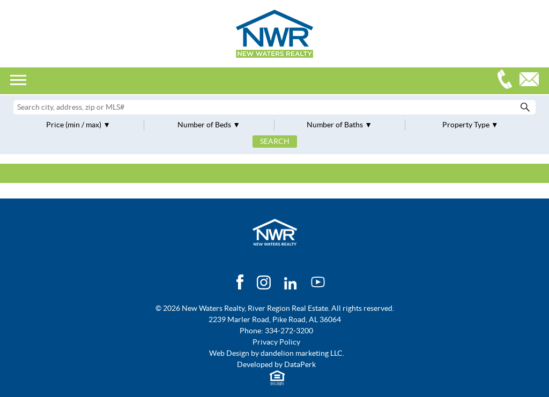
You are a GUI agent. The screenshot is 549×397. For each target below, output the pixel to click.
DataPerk (300, 364)
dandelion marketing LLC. (302, 353)
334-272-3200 (507, 80)
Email (532, 80)
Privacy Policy (276, 342)
